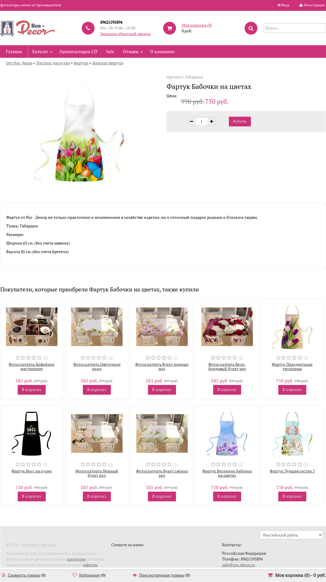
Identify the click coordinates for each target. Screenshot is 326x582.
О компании (162, 51)
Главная (14, 51)
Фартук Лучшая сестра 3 (292, 471)
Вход (285, 5)
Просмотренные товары (161, 575)
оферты (90, 564)
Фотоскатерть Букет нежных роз (162, 366)
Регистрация (314, 5)
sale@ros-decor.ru (238, 564)
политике (76, 559)
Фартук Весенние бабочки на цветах (227, 473)
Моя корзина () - (300, 575)
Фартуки (81, 62)
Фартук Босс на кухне (31, 471)
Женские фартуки (107, 62)
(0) (45, 357)
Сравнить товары (24, 575)
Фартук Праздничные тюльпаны (292, 366)
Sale (110, 51)
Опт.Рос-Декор (19, 62)
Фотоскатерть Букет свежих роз (162, 473)
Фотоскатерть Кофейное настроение (32, 366)
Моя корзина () (197, 25)
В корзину (31, 389)
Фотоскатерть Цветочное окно (97, 366)
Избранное (89, 575)
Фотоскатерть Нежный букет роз (96, 473)
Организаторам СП (78, 51)
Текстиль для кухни (53, 62)
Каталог (40, 51)
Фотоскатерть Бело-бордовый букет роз (227, 366)
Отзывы (131, 51)
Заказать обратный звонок (125, 33)
